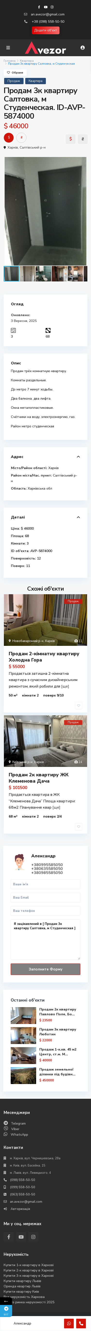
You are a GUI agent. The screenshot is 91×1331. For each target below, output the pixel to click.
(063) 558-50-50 (22, 1194)
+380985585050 (47, 872)
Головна (10, 61)
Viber (15, 1129)
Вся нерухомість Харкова (24, 1297)
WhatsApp (19, 1134)
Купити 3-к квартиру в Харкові (29, 1275)
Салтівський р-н (33, 147)
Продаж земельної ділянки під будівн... (57, 1072)
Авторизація (20, 1209)
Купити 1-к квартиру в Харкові (29, 1265)
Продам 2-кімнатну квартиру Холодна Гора (44, 656)
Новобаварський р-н (27, 641)
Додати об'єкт (45, 30)
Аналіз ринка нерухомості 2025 (29, 1302)
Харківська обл (40, 488)
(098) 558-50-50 (22, 1180)
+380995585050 (47, 864)
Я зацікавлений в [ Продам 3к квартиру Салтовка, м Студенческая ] (45, 939)
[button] (83, 161)
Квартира (27, 61)
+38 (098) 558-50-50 (48, 21)
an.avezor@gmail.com (48, 14)
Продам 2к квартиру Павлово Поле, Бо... (57, 1012)
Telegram (18, 1123)
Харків (13, 147)
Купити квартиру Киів (21, 1291)
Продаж (14, 81)
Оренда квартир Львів (22, 1286)
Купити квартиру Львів (22, 1281)
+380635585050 (47, 868)
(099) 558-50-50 (22, 1187)
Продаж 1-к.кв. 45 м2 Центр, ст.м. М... (57, 1052)
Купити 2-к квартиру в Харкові (29, 1270)
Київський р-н (22, 762)
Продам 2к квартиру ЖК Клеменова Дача (38, 777)
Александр (43, 856)
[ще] (65, 686)
